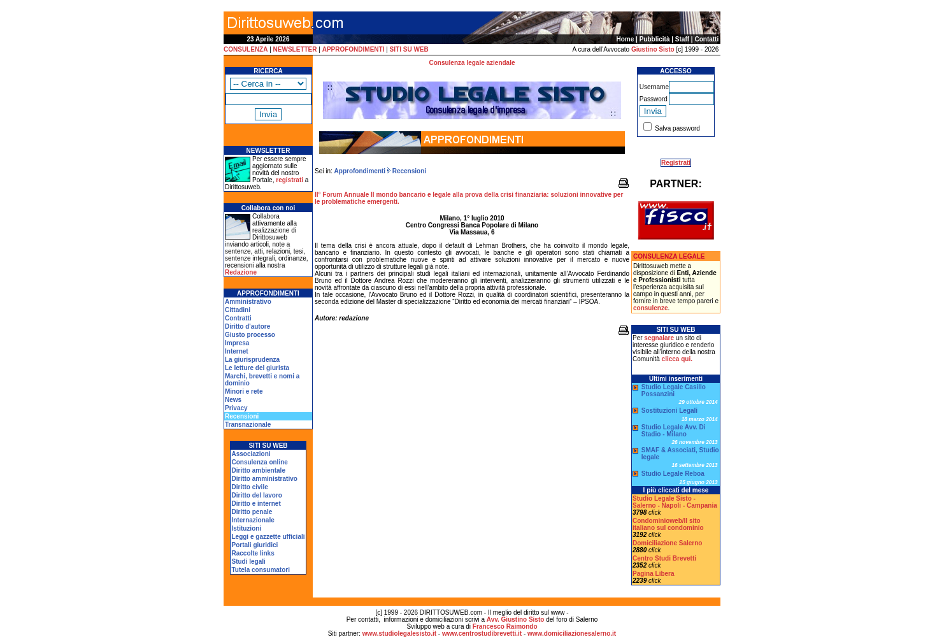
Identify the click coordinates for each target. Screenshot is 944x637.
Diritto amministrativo (264, 478)
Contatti (706, 39)
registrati (289, 179)
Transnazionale (248, 424)
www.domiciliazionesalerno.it (571, 633)
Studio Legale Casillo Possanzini (673, 390)
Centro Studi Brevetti (664, 558)
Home (625, 39)
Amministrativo (248, 301)
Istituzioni (246, 528)
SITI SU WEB (409, 49)
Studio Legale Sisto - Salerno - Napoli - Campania (675, 502)
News (233, 399)
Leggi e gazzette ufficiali (267, 536)
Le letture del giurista (257, 367)
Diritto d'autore (247, 326)
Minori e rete (243, 391)
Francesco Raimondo (505, 626)
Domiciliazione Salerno (667, 543)
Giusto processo (250, 334)
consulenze (650, 307)
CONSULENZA (246, 49)
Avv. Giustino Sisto (516, 619)
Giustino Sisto (653, 49)
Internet (236, 351)
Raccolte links (252, 553)
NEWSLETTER (295, 49)
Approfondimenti (360, 171)
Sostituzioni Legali (669, 410)
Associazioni (250, 453)
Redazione (241, 272)
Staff (682, 39)
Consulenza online (259, 462)
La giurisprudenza (252, 359)
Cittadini (237, 309)
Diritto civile (249, 486)
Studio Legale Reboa (672, 473)
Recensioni (408, 171)
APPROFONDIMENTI (353, 49)
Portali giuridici (254, 544)
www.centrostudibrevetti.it (482, 633)
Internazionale (252, 520)
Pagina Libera (654, 573)
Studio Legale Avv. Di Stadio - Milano (673, 431)
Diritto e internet (255, 503)
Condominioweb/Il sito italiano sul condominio (668, 524)
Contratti (238, 318)
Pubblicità (655, 39)
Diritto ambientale (258, 470)
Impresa (237, 343)
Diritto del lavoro (256, 495)
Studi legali (248, 561)
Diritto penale (251, 511)
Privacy (236, 408)
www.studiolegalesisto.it (399, 633)
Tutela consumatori (260, 569)
